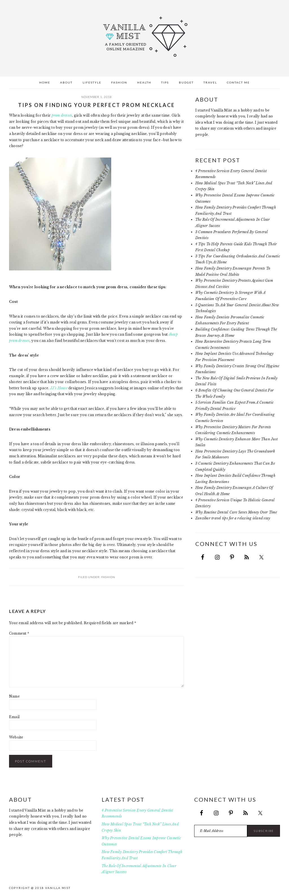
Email (14, 717)
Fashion (108, 577)
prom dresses (62, 115)
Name (14, 696)
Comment (19, 633)
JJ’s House (58, 388)
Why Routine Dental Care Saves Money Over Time (236, 512)
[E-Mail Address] (220, 831)
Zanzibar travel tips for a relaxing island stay (232, 518)
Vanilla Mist (144, 37)
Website (16, 737)
